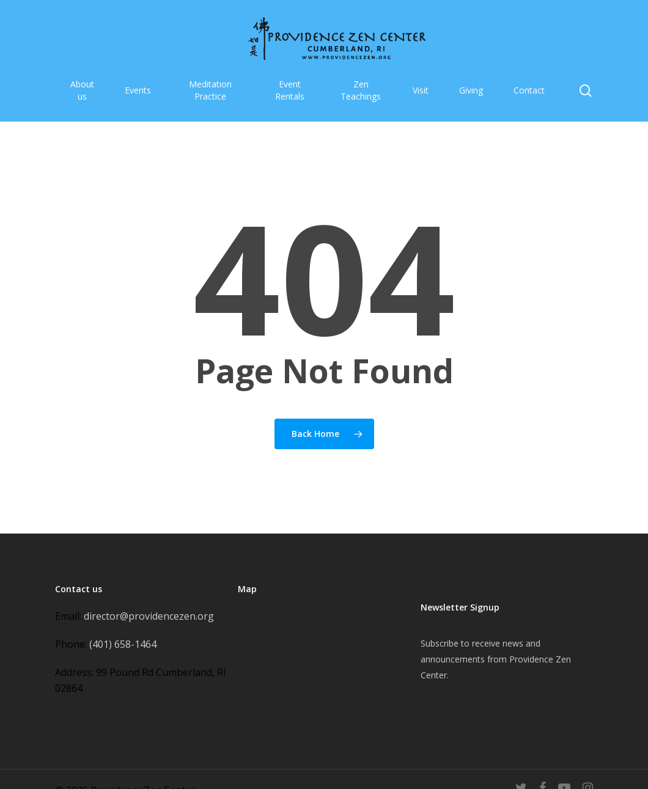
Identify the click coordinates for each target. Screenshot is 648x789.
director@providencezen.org (149, 616)
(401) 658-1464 (122, 644)
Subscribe (439, 643)
